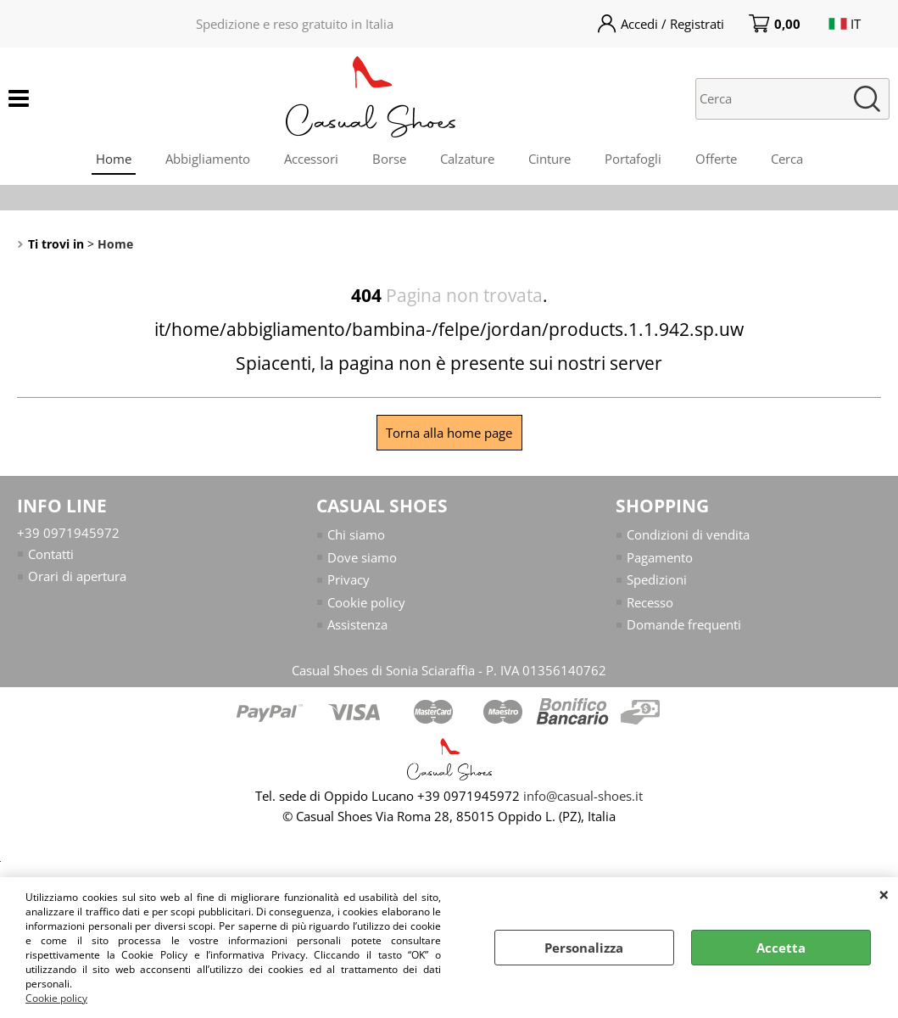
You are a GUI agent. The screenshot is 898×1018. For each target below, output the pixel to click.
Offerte (716, 158)
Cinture (549, 158)
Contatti (51, 553)
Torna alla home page (449, 432)
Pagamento (660, 557)
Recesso (650, 602)
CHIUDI (884, 894)
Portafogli (633, 158)
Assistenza (357, 624)
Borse (389, 158)
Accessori (311, 158)
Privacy (348, 579)
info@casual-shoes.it (583, 795)
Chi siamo (356, 534)
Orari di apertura (77, 576)
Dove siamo (362, 557)
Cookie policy (56, 998)
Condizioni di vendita (688, 534)
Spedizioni (657, 579)
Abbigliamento (207, 158)
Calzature (467, 158)
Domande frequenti (684, 624)
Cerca (787, 158)
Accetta (781, 947)
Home (113, 158)
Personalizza (583, 947)
